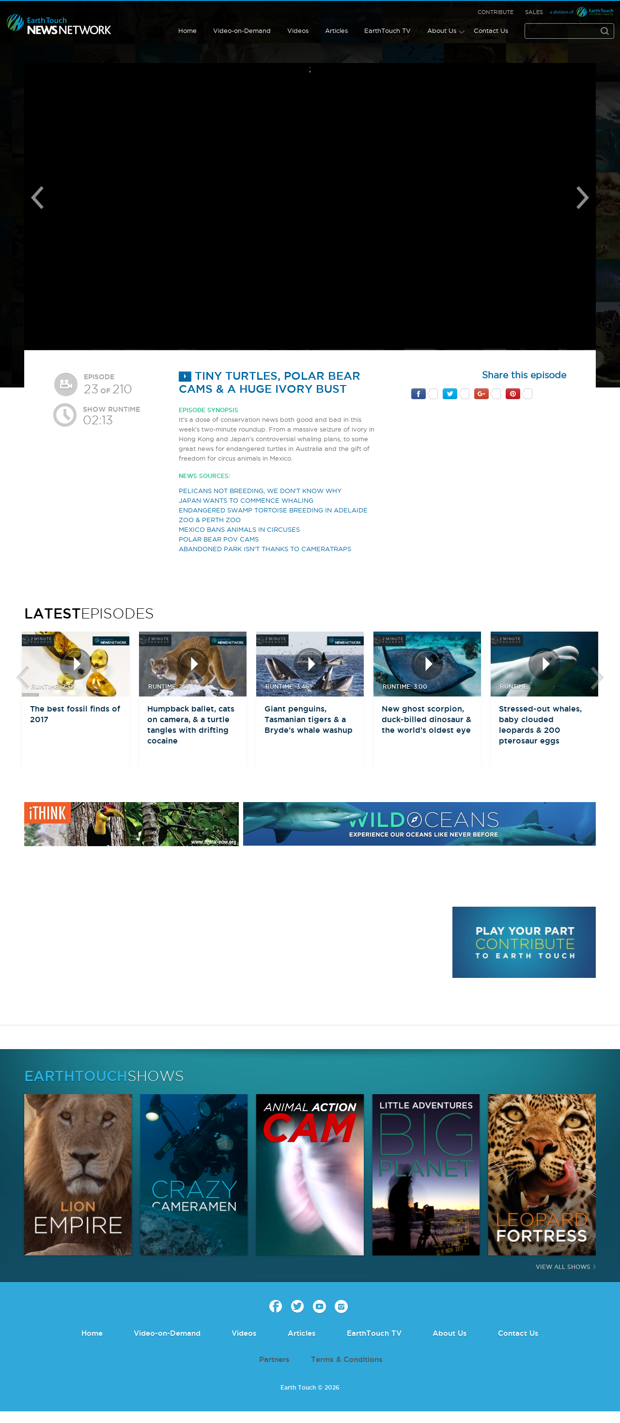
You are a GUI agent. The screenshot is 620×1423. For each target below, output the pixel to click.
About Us (441, 30)
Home (187, 30)
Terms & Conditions (347, 1359)
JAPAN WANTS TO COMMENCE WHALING (246, 500)
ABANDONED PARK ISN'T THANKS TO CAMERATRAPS (265, 548)
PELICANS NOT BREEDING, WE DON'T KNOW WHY (260, 490)
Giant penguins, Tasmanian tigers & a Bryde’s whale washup (308, 719)
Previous (37, 197)
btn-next (597, 678)
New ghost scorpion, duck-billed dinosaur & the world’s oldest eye (426, 719)
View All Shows (563, 1267)
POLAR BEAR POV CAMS (219, 539)
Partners (274, 1359)
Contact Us (491, 30)
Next (582, 197)
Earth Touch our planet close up (59, 24)
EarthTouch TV (387, 30)
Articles (336, 30)
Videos (298, 30)
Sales (534, 12)
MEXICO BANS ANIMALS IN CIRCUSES (239, 529)
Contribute (495, 12)
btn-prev (22, 678)
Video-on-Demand (242, 30)
